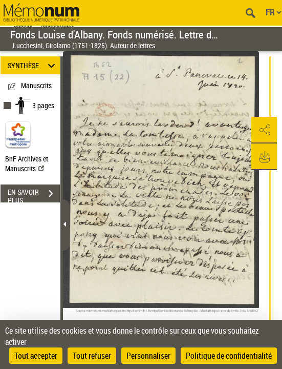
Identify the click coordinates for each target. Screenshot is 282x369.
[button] (264, 130)
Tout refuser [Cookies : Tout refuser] (92, 355)
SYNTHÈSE (33, 65)
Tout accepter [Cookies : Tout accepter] (35, 355)
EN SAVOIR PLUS (34, 195)
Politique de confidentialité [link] (229, 355)
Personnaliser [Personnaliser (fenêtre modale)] (148, 355)
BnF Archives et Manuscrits (26, 163)
